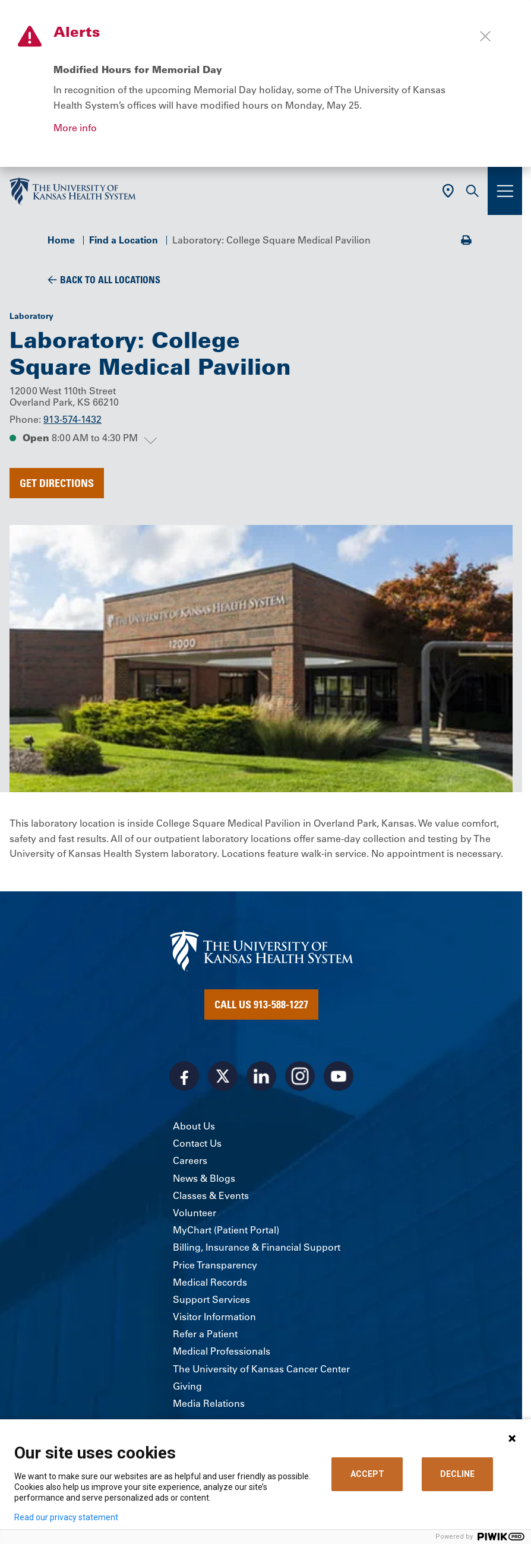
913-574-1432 (72, 419)
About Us (194, 1126)
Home (61, 240)
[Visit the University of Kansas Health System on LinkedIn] (261, 1076)
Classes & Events (211, 1195)
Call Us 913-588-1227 (261, 1004)
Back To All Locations (110, 280)
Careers (190, 1160)
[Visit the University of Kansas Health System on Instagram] (300, 1076)
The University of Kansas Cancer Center (261, 1369)
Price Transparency (215, 1265)
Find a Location (123, 240)
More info (75, 128)
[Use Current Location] (448, 190)
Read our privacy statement (66, 1517)
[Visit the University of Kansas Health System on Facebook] (184, 1076)
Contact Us (197, 1143)
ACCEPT (367, 1474)
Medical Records (210, 1282)
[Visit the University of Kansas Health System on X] (223, 1076)
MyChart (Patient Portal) (226, 1230)
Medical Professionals (221, 1351)
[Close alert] (485, 36)
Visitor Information (214, 1316)
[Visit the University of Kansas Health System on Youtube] (338, 1076)
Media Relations (209, 1403)
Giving (187, 1386)
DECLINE (457, 1474)
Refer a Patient (205, 1334)
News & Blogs (204, 1178)
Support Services (211, 1299)
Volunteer (194, 1213)
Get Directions (57, 482)
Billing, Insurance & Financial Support (256, 1247)
